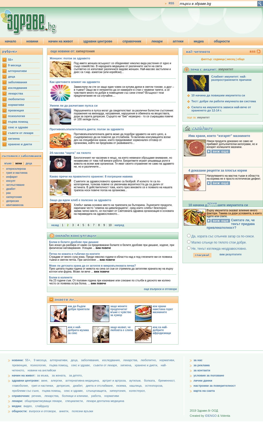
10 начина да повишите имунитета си (218, 205)
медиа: (17, 406)
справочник (132, 41)
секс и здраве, (81, 365)
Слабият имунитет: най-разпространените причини (231, 78)
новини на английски (42, 370)
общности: (19, 411)
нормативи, (167, 360)
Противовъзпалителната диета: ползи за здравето (87, 129)
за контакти (201, 370)
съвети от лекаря (20, 133)
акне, (45, 380)
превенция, (20, 365)
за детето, (76, 375)
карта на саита (204, 390)
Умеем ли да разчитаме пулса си (73, 105)
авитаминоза (14, 205)
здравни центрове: (25, 380)
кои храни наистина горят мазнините (163, 309)
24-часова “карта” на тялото (70, 152)
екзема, (122, 385)
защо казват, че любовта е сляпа (121, 329)
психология (16, 116)
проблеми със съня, (26, 390)
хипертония (14, 196)
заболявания (17, 82)
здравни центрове (97, 41)
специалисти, (74, 401)
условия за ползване (208, 375)
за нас (197, 360)
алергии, (57, 380)
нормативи (16, 104)
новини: (18, 360)
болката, (150, 380)
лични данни (202, 380)
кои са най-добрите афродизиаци (162, 330)
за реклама (201, 365)
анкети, (64, 411)
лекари (157, 41)
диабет (11, 188)
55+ (10, 59)
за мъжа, (43, 375)
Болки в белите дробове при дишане (73, 242)
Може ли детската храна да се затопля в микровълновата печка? (92, 265)
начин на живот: (23, 375)
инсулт (10, 180)
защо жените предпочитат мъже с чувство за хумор (120, 311)
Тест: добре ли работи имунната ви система (223, 101)
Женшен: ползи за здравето (70, 58)
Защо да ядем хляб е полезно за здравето (80, 200)
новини (32, 41)
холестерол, (137, 390)
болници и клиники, (75, 395)
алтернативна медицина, (83, 380)
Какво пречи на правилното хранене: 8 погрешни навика (91, 176)
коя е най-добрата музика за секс (78, 330)
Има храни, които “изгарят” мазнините (219, 136)
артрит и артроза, (114, 380)
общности (222, 41)
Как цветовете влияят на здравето (75, 82)
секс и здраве (18, 127)
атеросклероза (16, 168)
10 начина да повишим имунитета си (218, 95)
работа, (96, 395)
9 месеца (14, 65)
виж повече (103, 248)
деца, (75, 360)
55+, (28, 360)
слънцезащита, (97, 390)
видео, (28, 406)
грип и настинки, (43, 385)
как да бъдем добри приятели (79, 308)
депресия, (64, 385)
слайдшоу (42, 406)
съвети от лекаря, (106, 365)
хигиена (14, 138)
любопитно (16, 99)
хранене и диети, (147, 365)
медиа (199, 41)
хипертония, (118, 390)
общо (240, 59)
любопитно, (149, 360)
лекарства (15, 93)
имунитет (203, 117)
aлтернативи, (59, 360)
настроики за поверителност (214, 385)
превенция (16, 110)
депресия (12, 201)
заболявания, (90, 360)
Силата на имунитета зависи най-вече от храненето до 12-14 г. (221, 109)
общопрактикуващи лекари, (44, 401)
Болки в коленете (60, 277)
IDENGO (211, 415)
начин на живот (60, 41)
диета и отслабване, (100, 385)
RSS (171, 3)
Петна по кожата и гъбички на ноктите (74, 253)
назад (55, 225)
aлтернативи (17, 71)
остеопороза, (154, 385)
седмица (219, 59)
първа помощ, (59, 365)
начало (10, 41)
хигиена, (126, 365)
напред (119, 225)
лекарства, (131, 360)
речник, (37, 395)
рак (8, 192)
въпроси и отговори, (42, 411)
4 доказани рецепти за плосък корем (217, 170)
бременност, (166, 380)
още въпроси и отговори (160, 289)
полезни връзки (82, 411)
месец (231, 59)
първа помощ (18, 121)
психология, (39, 365)
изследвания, (111, 360)
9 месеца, (41, 360)
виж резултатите (231, 254)
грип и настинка (16, 172)
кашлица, (136, 385)
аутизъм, (135, 380)
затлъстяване (15, 184)
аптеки (178, 41)
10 (110, 225)
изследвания (17, 87)
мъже (8, 163)
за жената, (59, 375)
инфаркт (12, 176)
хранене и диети (20, 144)
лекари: (17, 401)
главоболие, (21, 385)
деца (11, 76)
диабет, (78, 385)
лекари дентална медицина (105, 401)
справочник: (21, 395)
